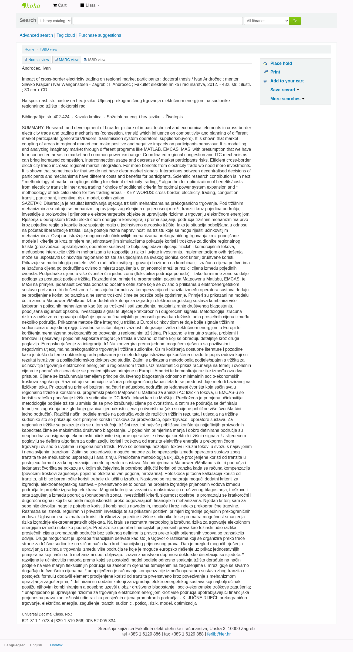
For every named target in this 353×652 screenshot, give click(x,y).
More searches (287, 98)
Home (29, 49)
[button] (59, 5)
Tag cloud (65, 35)
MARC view (69, 60)
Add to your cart (287, 81)
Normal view (38, 60)
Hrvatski (56, 645)
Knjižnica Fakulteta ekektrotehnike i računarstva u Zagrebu (35, 5)
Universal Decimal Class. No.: (47, 614)
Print (275, 72)
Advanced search (36, 35)
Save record (284, 90)
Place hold (281, 63)
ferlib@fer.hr (219, 634)
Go (295, 20)
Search (28, 20)
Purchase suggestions (100, 35)
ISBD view (48, 49)
